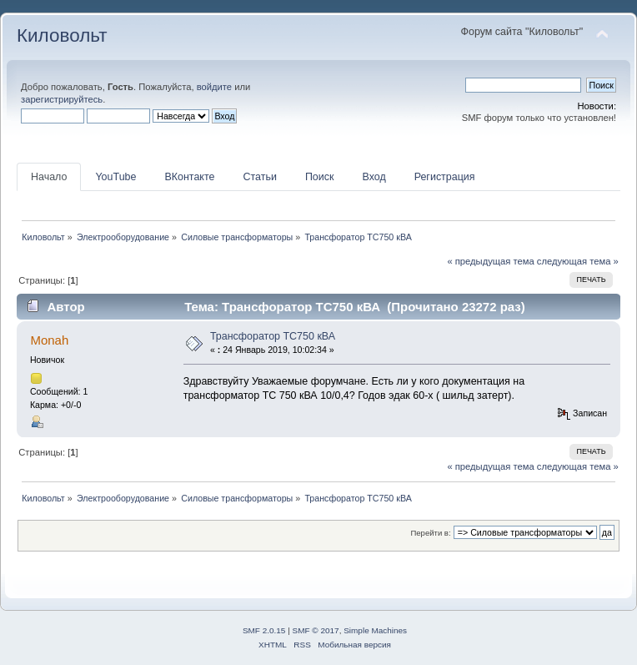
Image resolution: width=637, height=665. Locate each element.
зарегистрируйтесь (62, 99)
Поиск (319, 177)
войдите (214, 87)
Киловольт (62, 35)
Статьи (259, 177)
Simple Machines (375, 630)
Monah (49, 340)
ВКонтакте (189, 177)
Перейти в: (430, 532)
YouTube (115, 177)
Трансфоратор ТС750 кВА (272, 336)
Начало (49, 177)
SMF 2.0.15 (264, 630)
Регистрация (444, 177)
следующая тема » (578, 261)
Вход (373, 177)
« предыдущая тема (490, 261)
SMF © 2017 (316, 630)
